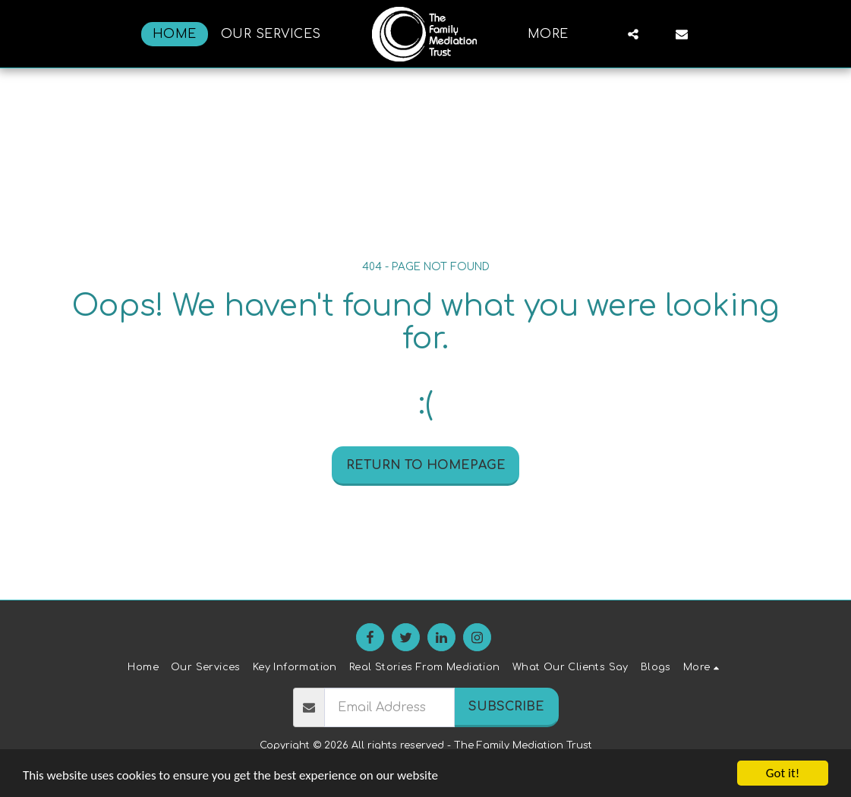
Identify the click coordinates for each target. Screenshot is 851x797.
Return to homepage (426, 465)
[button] (633, 34)
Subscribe (506, 707)
